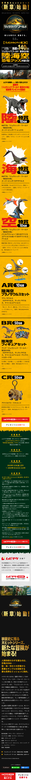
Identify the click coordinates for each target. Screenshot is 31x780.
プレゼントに (15, 425)
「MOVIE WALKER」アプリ (10, 443)
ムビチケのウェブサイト (12, 441)
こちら (10, 536)
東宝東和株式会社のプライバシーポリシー (16, 527)
